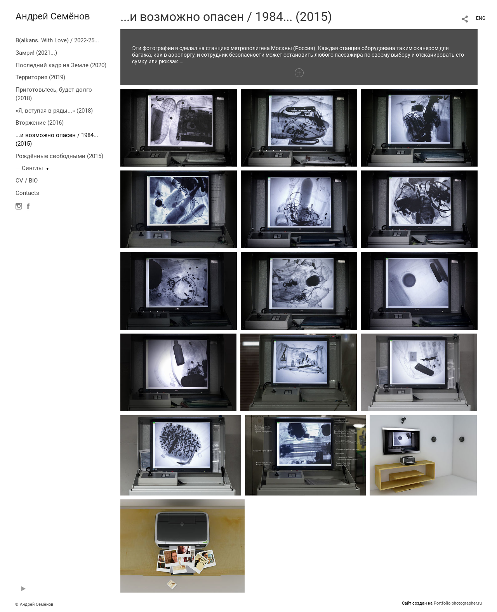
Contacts (27, 193)
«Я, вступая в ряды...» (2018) (54, 110)
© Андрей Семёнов (34, 604)
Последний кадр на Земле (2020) (61, 65)
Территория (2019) (40, 77)
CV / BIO (27, 180)
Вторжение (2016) (40, 122)
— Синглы (29, 168)
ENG (480, 18)
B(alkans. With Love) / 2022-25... (57, 40)
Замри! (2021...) (36, 52)
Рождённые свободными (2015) (59, 156)
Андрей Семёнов (53, 16)
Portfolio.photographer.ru (458, 603)
